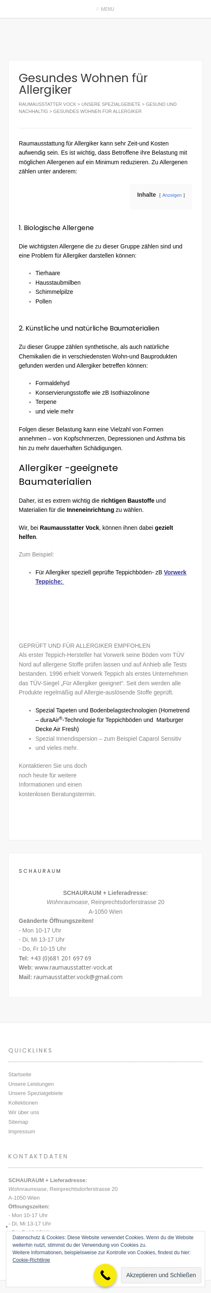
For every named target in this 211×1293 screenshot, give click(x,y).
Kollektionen (23, 1103)
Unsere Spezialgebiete (35, 1093)
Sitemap (18, 1122)
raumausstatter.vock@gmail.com (78, 977)
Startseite (19, 1074)
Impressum (21, 1131)
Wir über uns (23, 1112)
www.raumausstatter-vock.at (74, 967)
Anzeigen (172, 195)
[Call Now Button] (105, 1275)
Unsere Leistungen (31, 1084)
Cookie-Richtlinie (31, 1260)
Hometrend (175, 710)
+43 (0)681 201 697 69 (60, 958)
